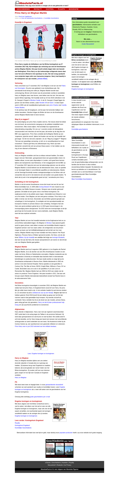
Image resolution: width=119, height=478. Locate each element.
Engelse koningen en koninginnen (26, 416)
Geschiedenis (23, 9)
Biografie (73, 9)
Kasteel (50, 9)
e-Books (48, 462)
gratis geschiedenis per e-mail (40, 397)
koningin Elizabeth (58, 237)
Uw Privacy (67, 465)
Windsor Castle (35, 100)
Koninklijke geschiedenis (80, 129)
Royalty (38, 9)
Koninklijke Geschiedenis (51, 18)
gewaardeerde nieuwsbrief (54, 384)
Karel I (52, 102)
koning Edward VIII (45, 187)
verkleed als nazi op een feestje (42, 292)
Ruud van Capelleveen (25, 16)
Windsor (49, 223)
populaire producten (66, 432)
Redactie (60, 465)
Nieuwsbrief (52, 465)
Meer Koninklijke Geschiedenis (82, 179)
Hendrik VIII (43, 102)
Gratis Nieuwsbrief (88, 44)
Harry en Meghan (20, 377)
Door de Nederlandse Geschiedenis (32, 18)
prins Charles (53, 105)
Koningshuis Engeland (22, 425)
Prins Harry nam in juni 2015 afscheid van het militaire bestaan (35, 326)
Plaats (61, 9)
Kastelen (65, 462)
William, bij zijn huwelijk (26, 237)
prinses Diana (42, 78)
